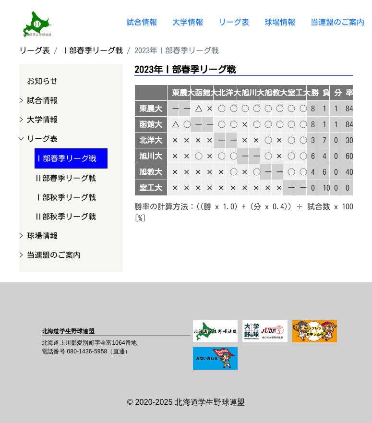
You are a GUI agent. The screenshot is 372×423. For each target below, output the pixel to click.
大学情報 (187, 22)
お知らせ (42, 81)
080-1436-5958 (87, 351)
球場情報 (279, 22)
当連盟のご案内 (337, 22)
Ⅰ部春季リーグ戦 (92, 50)
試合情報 (141, 22)
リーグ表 (233, 22)
